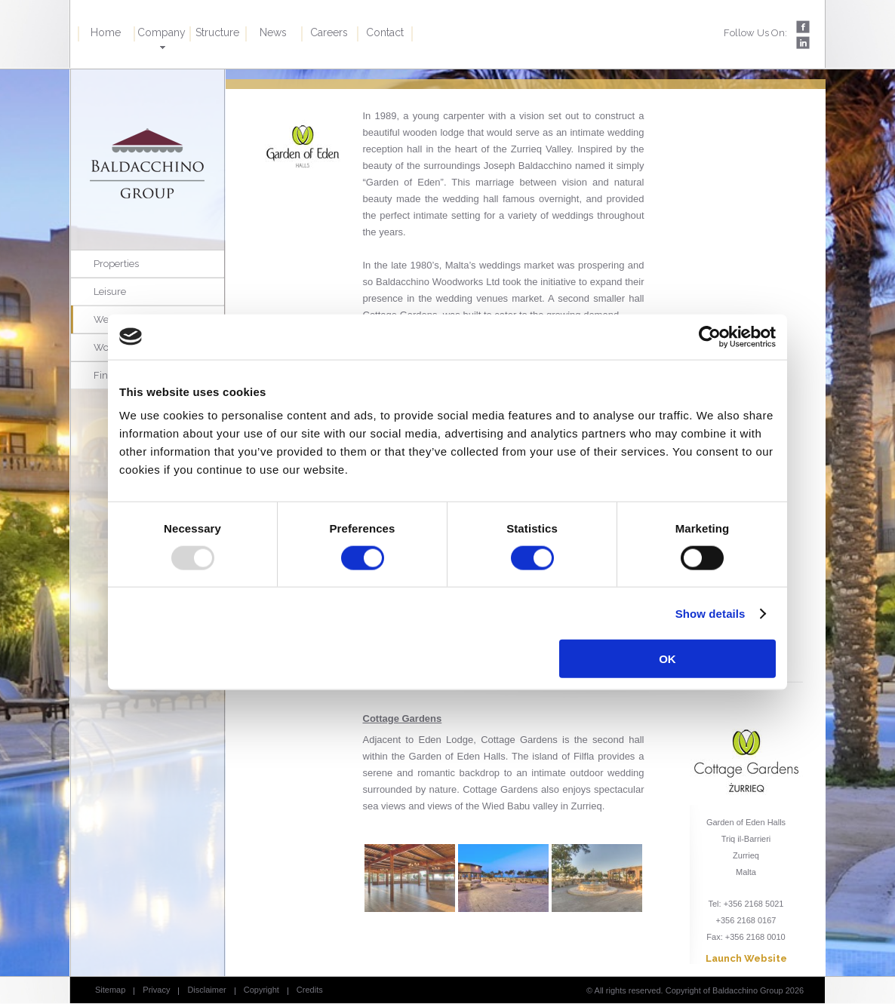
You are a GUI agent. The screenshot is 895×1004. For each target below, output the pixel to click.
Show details (710, 612)
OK (667, 658)
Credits (310, 989)
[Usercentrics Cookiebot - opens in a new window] (710, 336)
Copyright (261, 989)
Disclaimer (206, 989)
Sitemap (110, 989)
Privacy (156, 989)
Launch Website (746, 958)
